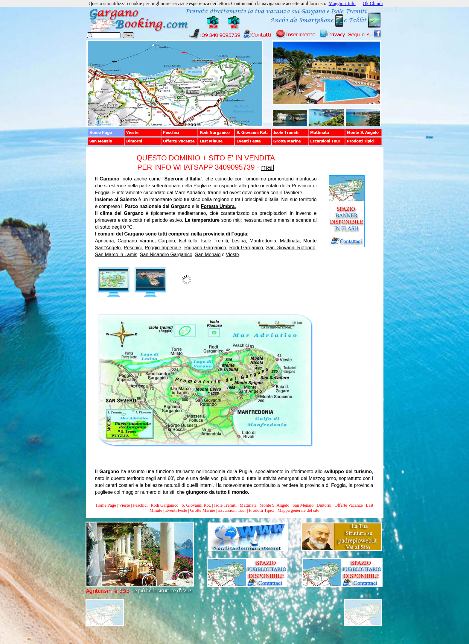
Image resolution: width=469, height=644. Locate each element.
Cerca (128, 35)
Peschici (133, 247)
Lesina (239, 240)
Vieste (232, 254)
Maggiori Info (342, 3)
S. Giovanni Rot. (196, 505)
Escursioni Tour (232, 510)
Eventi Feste (176, 510)
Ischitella (188, 240)
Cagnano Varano (136, 240)
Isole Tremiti (214, 240)
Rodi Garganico (246, 247)
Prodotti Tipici (261, 510)
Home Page (106, 505)
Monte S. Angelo (275, 505)
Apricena (104, 240)
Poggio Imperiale (163, 247)
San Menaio (207, 254)
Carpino (166, 240)
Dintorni (323, 505)
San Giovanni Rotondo (290, 247)
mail (267, 167)
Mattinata (290, 240)
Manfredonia (262, 240)
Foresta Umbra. (218, 206)
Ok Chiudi (373, 3)
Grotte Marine (202, 510)
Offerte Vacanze (348, 505)
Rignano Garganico (205, 247)
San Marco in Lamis (116, 254)
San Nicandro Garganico (166, 254)
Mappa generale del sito (298, 510)
